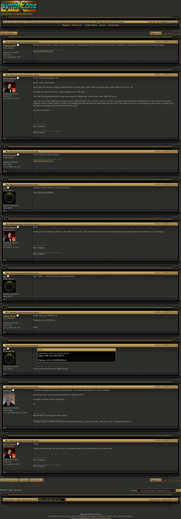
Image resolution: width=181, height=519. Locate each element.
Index (24, 480)
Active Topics (91, 25)
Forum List (77, 25)
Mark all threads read (27, 499)
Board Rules (9, 499)
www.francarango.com (43, 51)
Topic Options (9, 33)
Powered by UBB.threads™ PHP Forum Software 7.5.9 (90, 518)
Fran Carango (9, 45)
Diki (15, 490)
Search (102, 25)
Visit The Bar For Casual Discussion (16, 13)
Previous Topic (9, 480)
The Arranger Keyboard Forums (41, 22)
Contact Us (154, 499)
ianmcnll (7, 390)
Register (66, 25)
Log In (174, 22)
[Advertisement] (125, 7)
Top (4, 62)
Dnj (4, 188)
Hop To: (134, 490)
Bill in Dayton (9, 78)
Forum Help (113, 25)
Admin (11, 490)
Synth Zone (8, 22)
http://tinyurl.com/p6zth (43, 192)
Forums (20, 22)
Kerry (20, 490)
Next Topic (36, 480)
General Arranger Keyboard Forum (76, 22)
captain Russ (9, 316)
